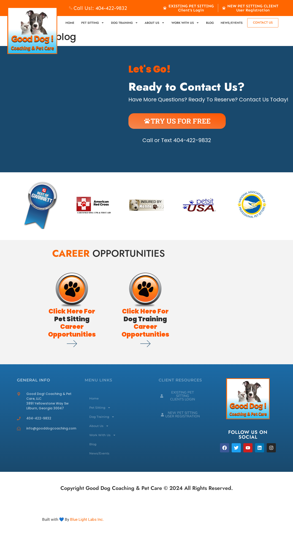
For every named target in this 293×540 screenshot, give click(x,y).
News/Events (232, 23)
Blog (210, 23)
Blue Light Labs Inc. (87, 519)
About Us (155, 23)
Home (69, 23)
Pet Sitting (92, 23)
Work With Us (185, 23)
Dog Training (124, 23)
